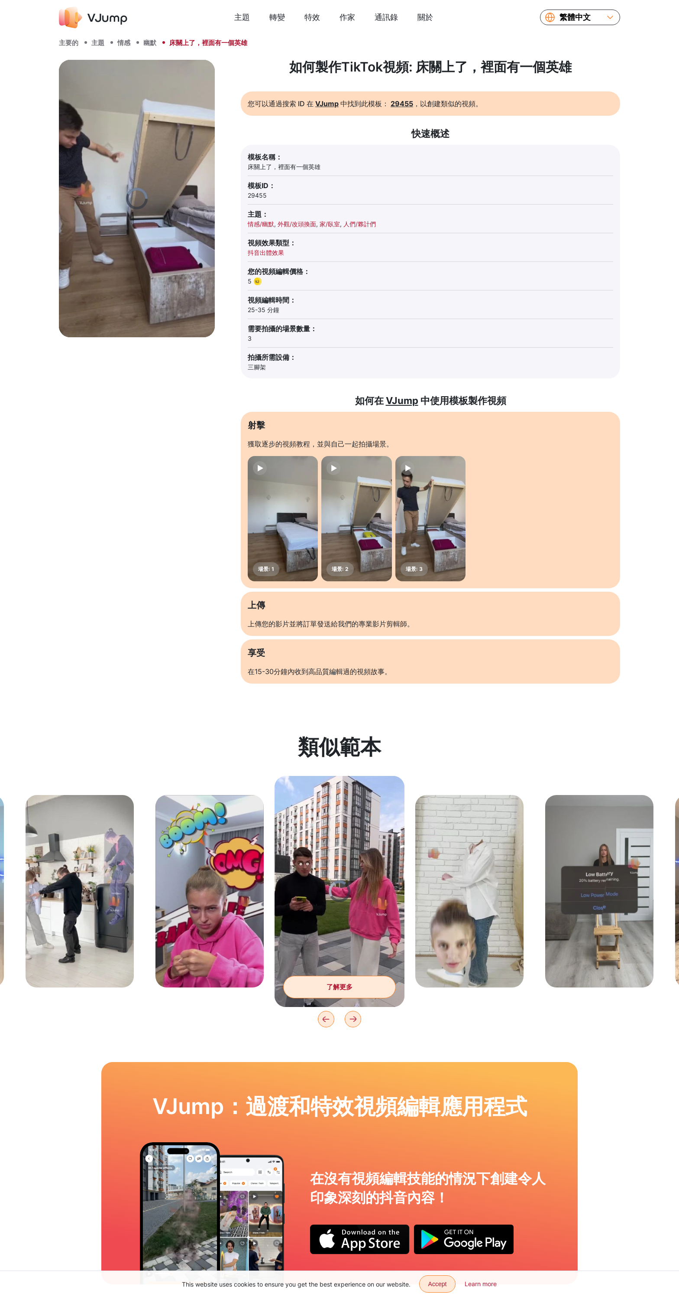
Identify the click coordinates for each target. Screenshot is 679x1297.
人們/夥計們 (359, 224)
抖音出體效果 (266, 252)
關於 (425, 17)
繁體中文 (575, 17)
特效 (312, 17)
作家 (347, 17)
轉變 (277, 17)
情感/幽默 (261, 224)
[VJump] (93, 17)
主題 (242, 17)
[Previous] (326, 1019)
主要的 (68, 43)
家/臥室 (330, 224)
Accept (437, 1284)
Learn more (481, 1283)
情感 (123, 43)
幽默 (149, 43)
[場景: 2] (356, 518)
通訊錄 (386, 17)
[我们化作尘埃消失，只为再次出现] (180, 1213)
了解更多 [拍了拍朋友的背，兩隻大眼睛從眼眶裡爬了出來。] (339, 987)
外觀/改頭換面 (297, 224)
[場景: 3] (430, 518)
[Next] (353, 1019)
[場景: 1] (283, 518)
